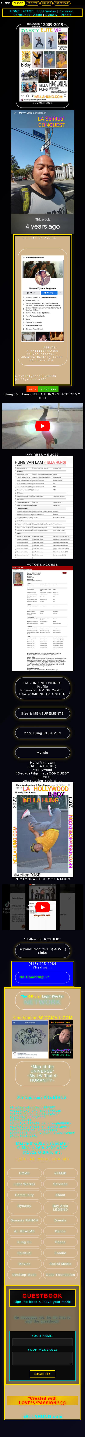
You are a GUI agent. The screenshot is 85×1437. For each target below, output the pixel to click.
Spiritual (24, 1273)
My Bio (42, 762)
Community (24, 1215)
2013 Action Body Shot (42, 837)
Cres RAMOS (59, 888)
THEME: (6, 3)
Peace (60, 1262)
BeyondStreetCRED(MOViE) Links (42, 960)
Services (60, 1204)
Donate (60, 1240)
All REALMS (24, 1251)
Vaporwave (61, 3)
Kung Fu (24, 1262)
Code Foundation (60, 1294)
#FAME (60, 1193)
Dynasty (24, 1226)
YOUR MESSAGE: (42, 1366)
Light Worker (24, 1204)
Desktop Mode (24, 1294)
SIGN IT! (42, 1390)
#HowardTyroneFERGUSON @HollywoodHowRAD (37, 388)
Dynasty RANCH (24, 1240)
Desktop (33, 3)
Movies (24, 1284)
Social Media (60, 1284)
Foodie (60, 1273)
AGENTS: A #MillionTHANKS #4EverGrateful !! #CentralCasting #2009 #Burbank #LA (43, 313)
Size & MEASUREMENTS (42, 723)
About (60, 1215)
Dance (60, 1251)
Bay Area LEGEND (60, 1227)
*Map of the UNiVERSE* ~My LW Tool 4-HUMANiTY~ (42, 1083)
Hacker (46, 3)
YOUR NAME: (42, 1352)
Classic (18, 3)
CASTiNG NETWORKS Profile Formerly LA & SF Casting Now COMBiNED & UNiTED (42, 698)
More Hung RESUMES (42, 742)
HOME (24, 1193)
